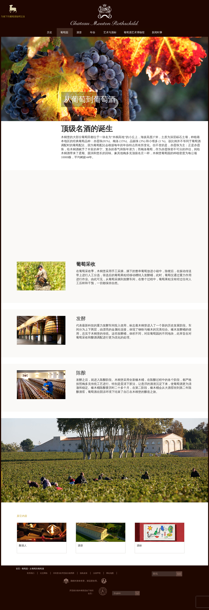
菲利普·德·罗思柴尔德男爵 (63, 573)
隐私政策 (83, 573)
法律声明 (97, 573)
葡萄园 (25, 568)
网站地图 (110, 573)
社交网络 (43, 573)
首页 (18, 568)
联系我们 (30, 573)
